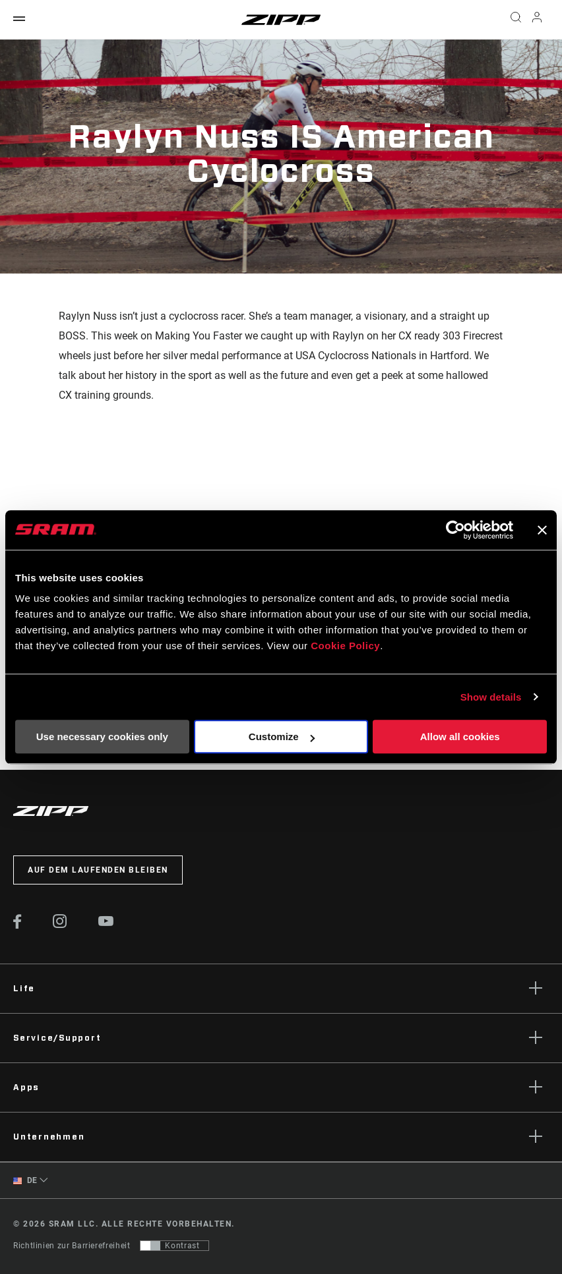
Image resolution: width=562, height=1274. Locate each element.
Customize (282, 736)
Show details (491, 697)
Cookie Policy (345, 645)
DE (25, 1181)
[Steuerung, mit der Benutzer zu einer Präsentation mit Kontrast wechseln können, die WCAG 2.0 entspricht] (174, 1245)
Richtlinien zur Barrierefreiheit (71, 1245)
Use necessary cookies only (102, 736)
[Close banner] (542, 530)
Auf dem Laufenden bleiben (98, 870)
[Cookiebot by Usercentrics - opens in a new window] (455, 530)
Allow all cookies (460, 736)
